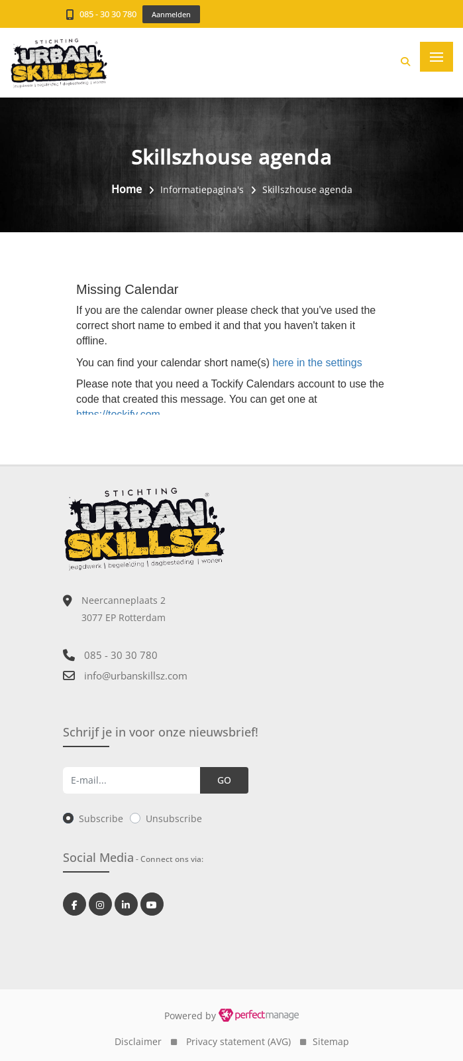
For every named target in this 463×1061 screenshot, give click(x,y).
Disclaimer (138, 1041)
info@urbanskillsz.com (135, 675)
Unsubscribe (174, 818)
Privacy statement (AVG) (238, 1041)
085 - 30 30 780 (107, 14)
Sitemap (331, 1041)
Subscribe (101, 818)
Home (126, 189)
